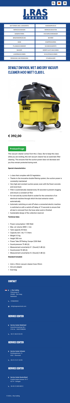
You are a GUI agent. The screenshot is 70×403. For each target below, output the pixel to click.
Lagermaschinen (19, 54)
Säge (19, 42)
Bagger (19, 50)
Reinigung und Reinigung (19, 58)
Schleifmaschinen (50, 54)
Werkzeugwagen (19, 30)
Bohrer (50, 38)
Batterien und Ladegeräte (19, 26)
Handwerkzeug (50, 26)
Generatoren (19, 34)
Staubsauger (50, 58)
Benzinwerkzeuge (19, 38)
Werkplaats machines (51, 50)
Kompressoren (50, 42)
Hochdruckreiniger (51, 34)
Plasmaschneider (19, 46)
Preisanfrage (17, 148)
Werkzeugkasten (51, 30)
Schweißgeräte (50, 46)
